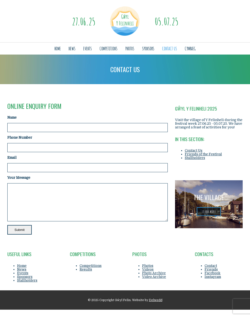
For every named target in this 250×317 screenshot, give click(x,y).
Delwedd (155, 307)
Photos (129, 48)
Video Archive (154, 284)
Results (86, 277)
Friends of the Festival (203, 154)
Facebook (212, 280)
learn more (209, 212)
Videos (148, 277)
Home (57, 48)
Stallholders (195, 158)
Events (87, 48)
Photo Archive (154, 280)
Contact (211, 273)
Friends (211, 277)
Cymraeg (190, 48)
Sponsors (148, 48)
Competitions (108, 48)
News (72, 48)
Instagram (213, 284)
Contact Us (169, 48)
